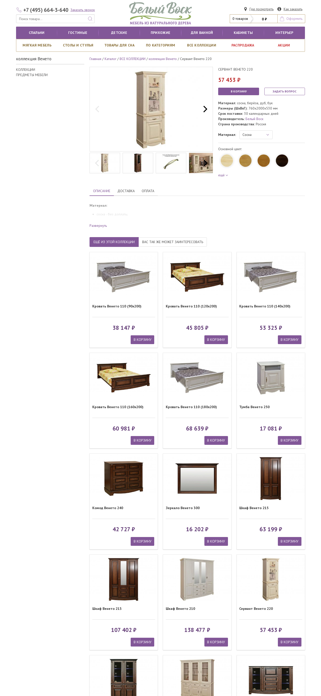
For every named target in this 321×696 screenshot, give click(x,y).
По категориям (160, 45)
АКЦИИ (284, 45)
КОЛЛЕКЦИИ (25, 69)
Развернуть (98, 225)
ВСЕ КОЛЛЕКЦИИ (201, 45)
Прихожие (160, 32)
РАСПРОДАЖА (242, 45)
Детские (119, 32)
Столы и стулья (78, 45)
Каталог (110, 59)
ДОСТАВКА (126, 191)
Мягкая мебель (37, 45)
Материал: (227, 134)
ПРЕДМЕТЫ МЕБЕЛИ (32, 75)
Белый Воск (254, 119)
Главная (95, 59)
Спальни (37, 32)
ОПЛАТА (148, 191)
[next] (204, 109)
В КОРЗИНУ (239, 91)
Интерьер (284, 32)
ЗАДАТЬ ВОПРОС (284, 91)
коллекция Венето (163, 59)
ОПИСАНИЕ (101, 191)
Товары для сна (119, 45)
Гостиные (77, 32)
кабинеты (243, 32)
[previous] (97, 109)
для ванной (202, 32)
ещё (222, 175)
